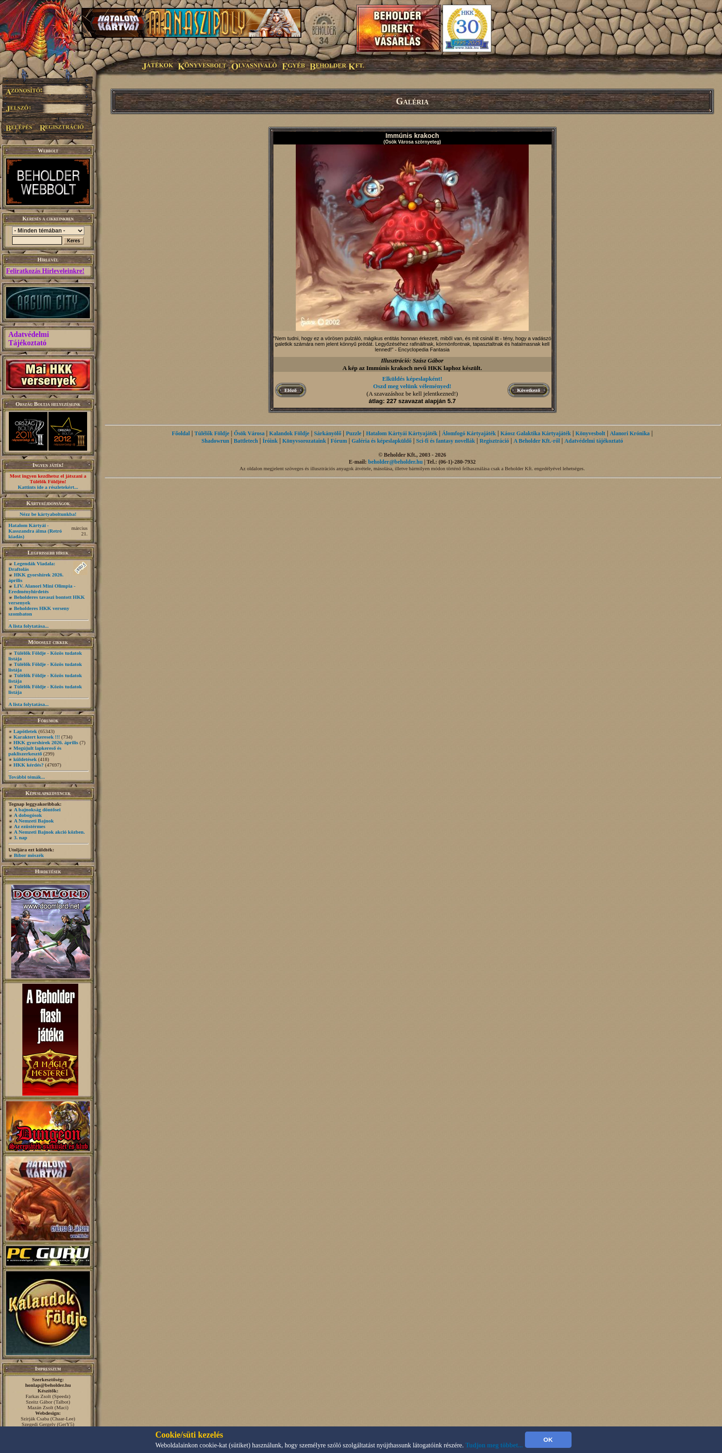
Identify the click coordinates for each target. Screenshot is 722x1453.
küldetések (25, 759)
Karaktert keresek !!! (37, 737)
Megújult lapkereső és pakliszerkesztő (34, 750)
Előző (291, 390)
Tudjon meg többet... (494, 1445)
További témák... (26, 777)
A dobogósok (28, 815)
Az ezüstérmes (30, 826)
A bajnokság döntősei (37, 809)
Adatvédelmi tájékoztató (594, 441)
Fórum (339, 441)
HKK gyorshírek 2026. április (46, 742)
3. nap (20, 837)
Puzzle (353, 433)
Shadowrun (215, 441)
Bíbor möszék (29, 855)
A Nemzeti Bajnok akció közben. (49, 832)
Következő (528, 390)
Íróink (270, 441)
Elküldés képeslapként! (412, 378)
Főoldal (181, 433)
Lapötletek (25, 731)
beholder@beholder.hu (395, 462)
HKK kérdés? (29, 765)
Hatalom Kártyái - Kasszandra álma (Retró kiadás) (35, 530)
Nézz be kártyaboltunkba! (48, 514)
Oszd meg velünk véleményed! (412, 386)
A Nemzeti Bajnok (34, 820)
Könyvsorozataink (304, 441)
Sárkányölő (327, 433)
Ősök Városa (249, 433)
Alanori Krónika (630, 433)
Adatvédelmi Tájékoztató (28, 338)
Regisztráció (494, 441)
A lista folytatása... (28, 626)
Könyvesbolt (590, 433)
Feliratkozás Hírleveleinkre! (45, 270)
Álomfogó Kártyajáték (469, 433)
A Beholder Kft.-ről (537, 441)
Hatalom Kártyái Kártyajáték (401, 433)
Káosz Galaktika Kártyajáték (535, 433)
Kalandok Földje (289, 433)
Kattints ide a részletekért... (48, 487)
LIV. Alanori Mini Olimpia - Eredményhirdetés (41, 588)
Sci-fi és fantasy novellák (445, 441)
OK (548, 1439)
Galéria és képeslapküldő (382, 441)
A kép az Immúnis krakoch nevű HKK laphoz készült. (412, 367)
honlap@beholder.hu (48, 1385)
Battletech (246, 441)
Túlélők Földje (211, 433)
